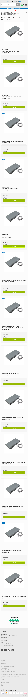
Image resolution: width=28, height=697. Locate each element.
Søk (18, 4)
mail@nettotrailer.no (8, 645)
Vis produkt (14, 61)
